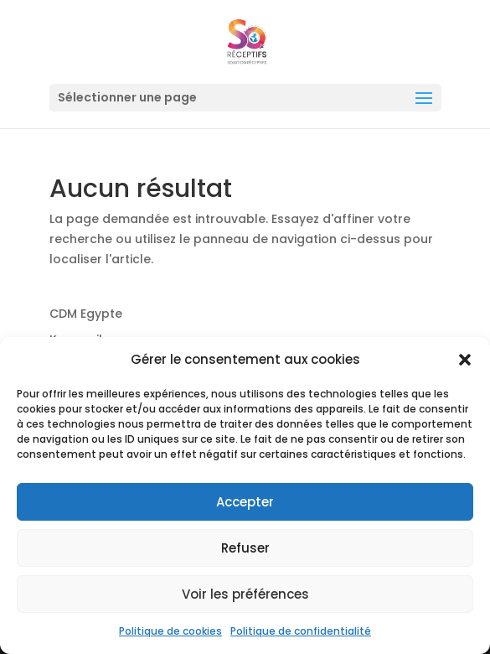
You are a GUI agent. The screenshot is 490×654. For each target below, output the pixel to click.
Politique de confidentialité (300, 631)
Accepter (245, 502)
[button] (464, 359)
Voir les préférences (245, 594)
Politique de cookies (170, 631)
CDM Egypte (85, 313)
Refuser (245, 548)
